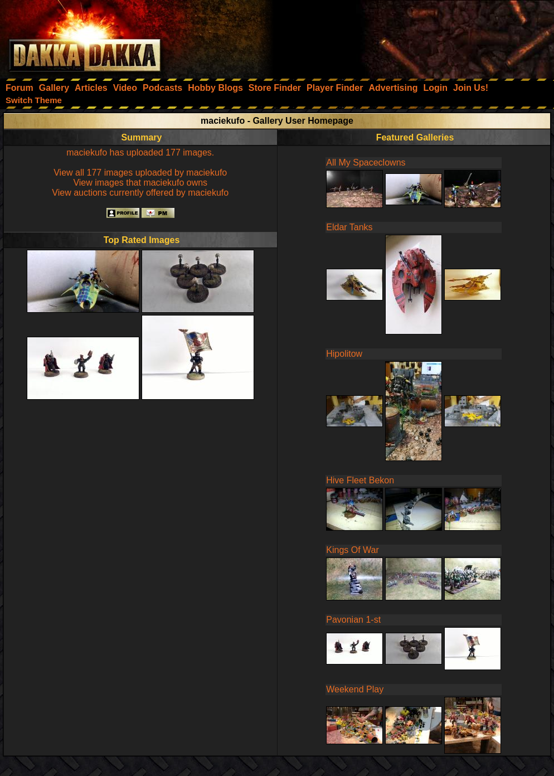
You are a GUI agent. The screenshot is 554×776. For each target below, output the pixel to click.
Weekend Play (354, 689)
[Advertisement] (404, 36)
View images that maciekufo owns (140, 182)
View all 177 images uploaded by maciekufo (140, 172)
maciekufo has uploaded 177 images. (140, 152)
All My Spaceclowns (365, 162)
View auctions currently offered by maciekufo (140, 192)
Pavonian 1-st (353, 619)
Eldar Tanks (349, 227)
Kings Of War (352, 550)
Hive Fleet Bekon (360, 480)
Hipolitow (344, 353)
